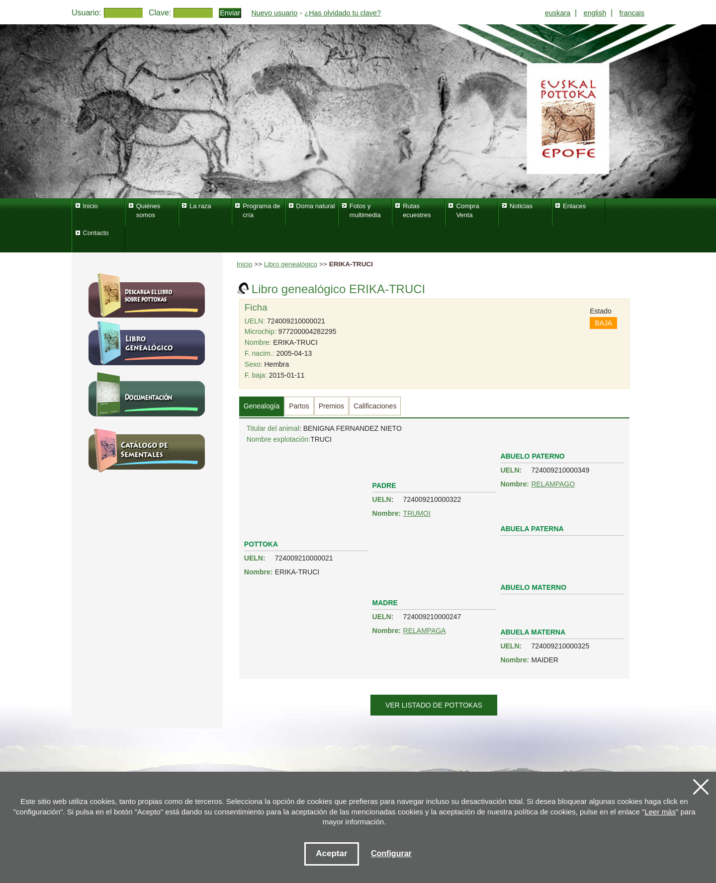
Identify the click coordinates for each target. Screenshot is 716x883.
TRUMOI (417, 513)
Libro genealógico (290, 264)
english (595, 13)
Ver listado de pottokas (433, 705)
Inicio (245, 264)
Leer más (660, 811)
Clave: (160, 12)
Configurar (391, 853)
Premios (331, 406)
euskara (557, 13)
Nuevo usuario (274, 13)
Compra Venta (467, 210)
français (632, 13)
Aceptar (331, 853)
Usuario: (86, 12)
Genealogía (261, 406)
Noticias (521, 206)
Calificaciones (375, 406)
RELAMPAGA (424, 631)
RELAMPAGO (553, 484)
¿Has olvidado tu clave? (342, 13)
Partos (299, 406)
